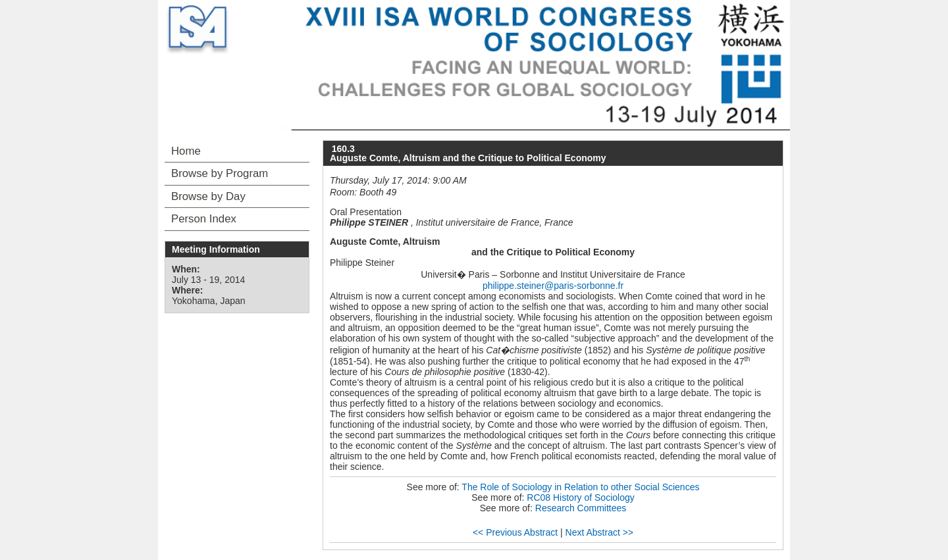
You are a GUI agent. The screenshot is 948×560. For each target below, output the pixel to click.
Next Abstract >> (600, 532)
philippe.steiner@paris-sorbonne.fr (553, 285)
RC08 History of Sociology (580, 497)
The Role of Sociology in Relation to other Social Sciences (580, 487)
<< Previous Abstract (515, 532)
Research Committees (581, 508)
